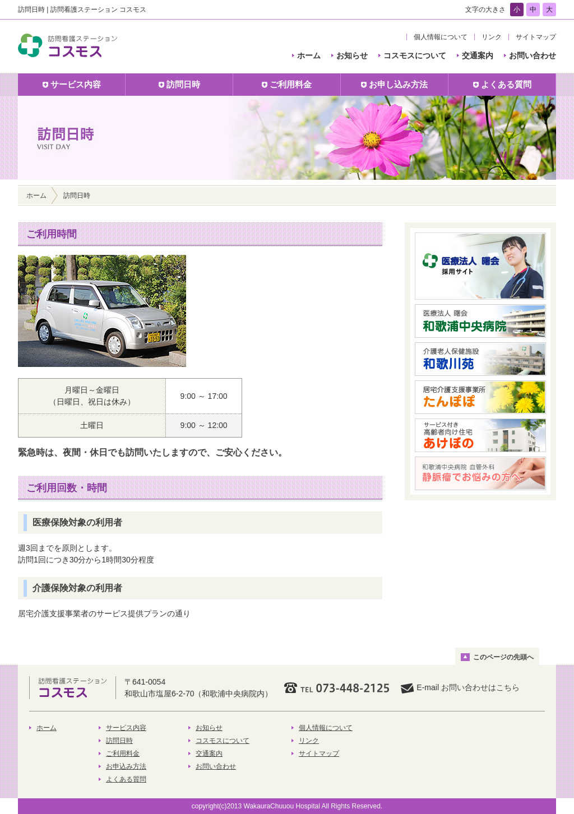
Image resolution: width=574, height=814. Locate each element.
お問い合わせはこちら (480, 687)
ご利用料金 (123, 753)
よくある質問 (126, 779)
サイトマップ (536, 37)
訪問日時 (119, 741)
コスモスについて (414, 55)
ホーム (309, 55)
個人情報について (440, 37)
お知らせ (352, 55)
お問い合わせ (532, 55)
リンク (492, 37)
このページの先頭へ (503, 657)
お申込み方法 (126, 766)
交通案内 (477, 55)
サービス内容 (126, 728)
